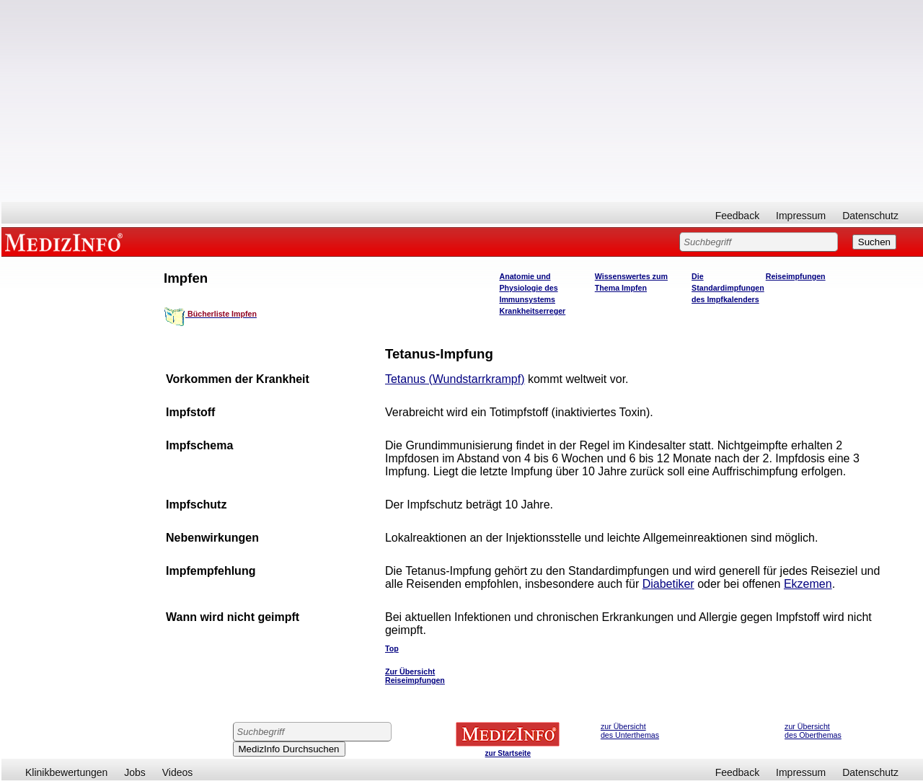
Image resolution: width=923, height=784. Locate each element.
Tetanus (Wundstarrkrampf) (455, 379)
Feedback (737, 215)
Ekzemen (808, 584)
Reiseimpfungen (796, 276)
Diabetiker (668, 584)
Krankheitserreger (532, 311)
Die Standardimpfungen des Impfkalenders (728, 288)
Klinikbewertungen (66, 772)
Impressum (801, 215)
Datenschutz (870, 215)
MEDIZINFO (66, 241)
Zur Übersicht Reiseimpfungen (415, 675)
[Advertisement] (462, 101)
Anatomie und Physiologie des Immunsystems (528, 288)
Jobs (135, 772)
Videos (177, 772)
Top (392, 648)
